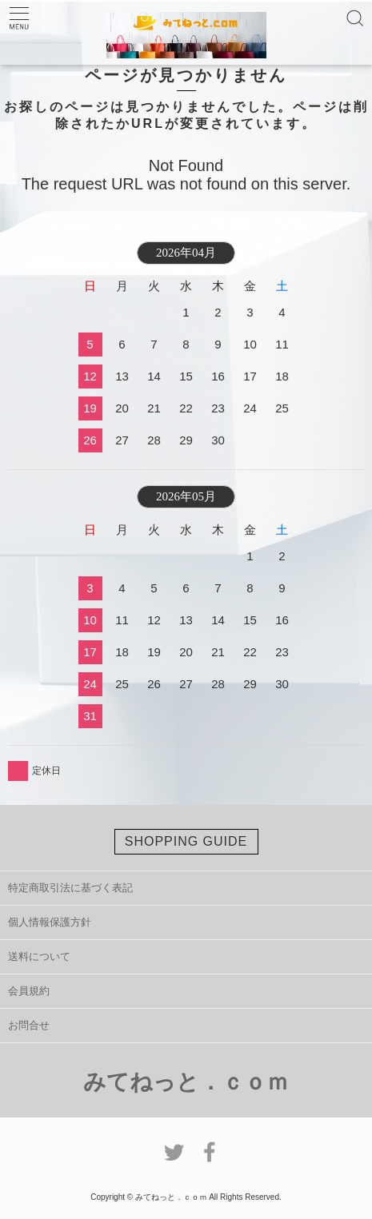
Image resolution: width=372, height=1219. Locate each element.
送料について (39, 956)
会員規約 (29, 991)
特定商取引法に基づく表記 (70, 888)
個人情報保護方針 (49, 922)
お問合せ (29, 1025)
